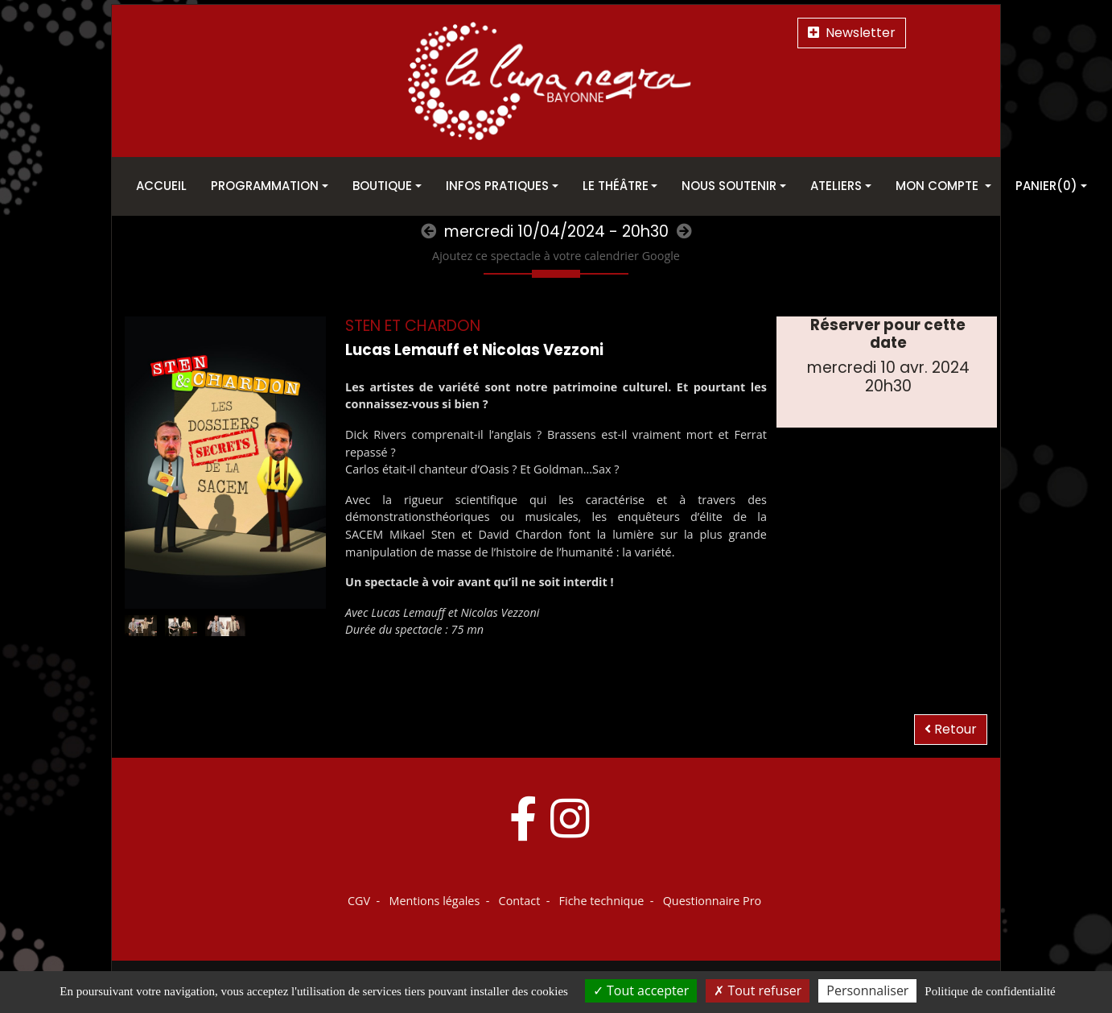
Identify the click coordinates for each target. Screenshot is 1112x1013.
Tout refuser (757, 990)
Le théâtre (616, 185)
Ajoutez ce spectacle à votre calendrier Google (556, 255)
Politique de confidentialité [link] (990, 991)
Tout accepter (641, 990)
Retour (951, 729)
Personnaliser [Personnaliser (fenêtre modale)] (867, 990)
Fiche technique (602, 900)
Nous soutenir (729, 185)
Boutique (382, 185)
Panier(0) (1046, 185)
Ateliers (836, 185)
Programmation (265, 185)
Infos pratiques (497, 185)
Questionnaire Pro (712, 900)
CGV (359, 900)
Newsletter (852, 32)
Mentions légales (434, 900)
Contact (520, 900)
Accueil (161, 185)
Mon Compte (939, 185)
